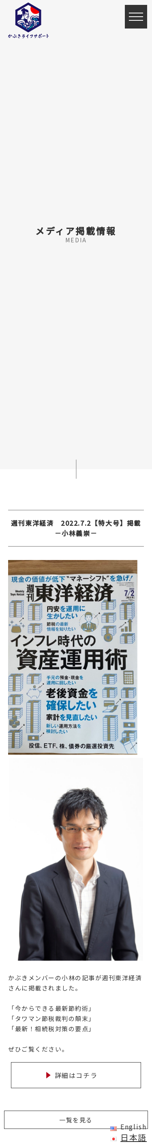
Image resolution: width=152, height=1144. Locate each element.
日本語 (133, 1137)
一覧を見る (76, 1119)
